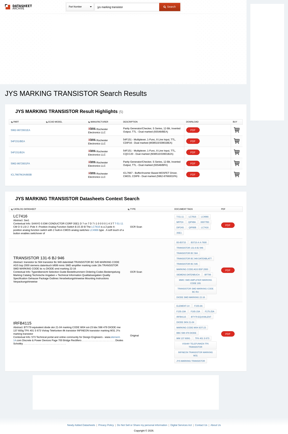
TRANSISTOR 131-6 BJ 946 (189, 247)
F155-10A (181, 309)
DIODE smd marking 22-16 (190, 295)
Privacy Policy (106, 421)
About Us (215, 421)
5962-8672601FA (20, 163)
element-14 (182, 304)
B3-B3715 (181, 242)
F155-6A (198, 304)
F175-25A (209, 309)
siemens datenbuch (187, 273)
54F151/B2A (18, 152)
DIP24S (180, 227)
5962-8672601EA (20, 130)
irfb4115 (181, 314)
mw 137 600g (183, 335)
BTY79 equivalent (201, 314)
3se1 (179, 232)
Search (169, 6)
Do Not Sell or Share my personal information (142, 421)
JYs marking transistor (190, 357)
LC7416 (204, 227)
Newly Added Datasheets (81, 421)
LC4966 (94, 230)
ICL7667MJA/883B (21, 174)
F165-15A (195, 309)
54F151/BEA (18, 141)
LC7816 (95, 226)
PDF (192, 130)
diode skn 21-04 (185, 319)
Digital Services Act (181, 421)
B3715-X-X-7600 (198, 242)
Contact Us (201, 421)
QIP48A (192, 222)
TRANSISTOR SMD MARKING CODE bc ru (196, 289)
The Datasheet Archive (18, 6)
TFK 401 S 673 (202, 335)
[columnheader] (26, 121)
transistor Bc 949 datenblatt (194, 258)
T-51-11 (119, 223)
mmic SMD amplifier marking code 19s (195, 280)
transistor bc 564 (187, 253)
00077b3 (204, 222)
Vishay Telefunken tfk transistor (195, 342)
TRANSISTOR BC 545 (187, 263)
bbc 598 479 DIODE (186, 330)
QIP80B (192, 227)
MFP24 (179, 222)
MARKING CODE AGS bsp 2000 (192, 268)
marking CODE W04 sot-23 (191, 325)
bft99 (207, 273)
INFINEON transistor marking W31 (195, 350)
